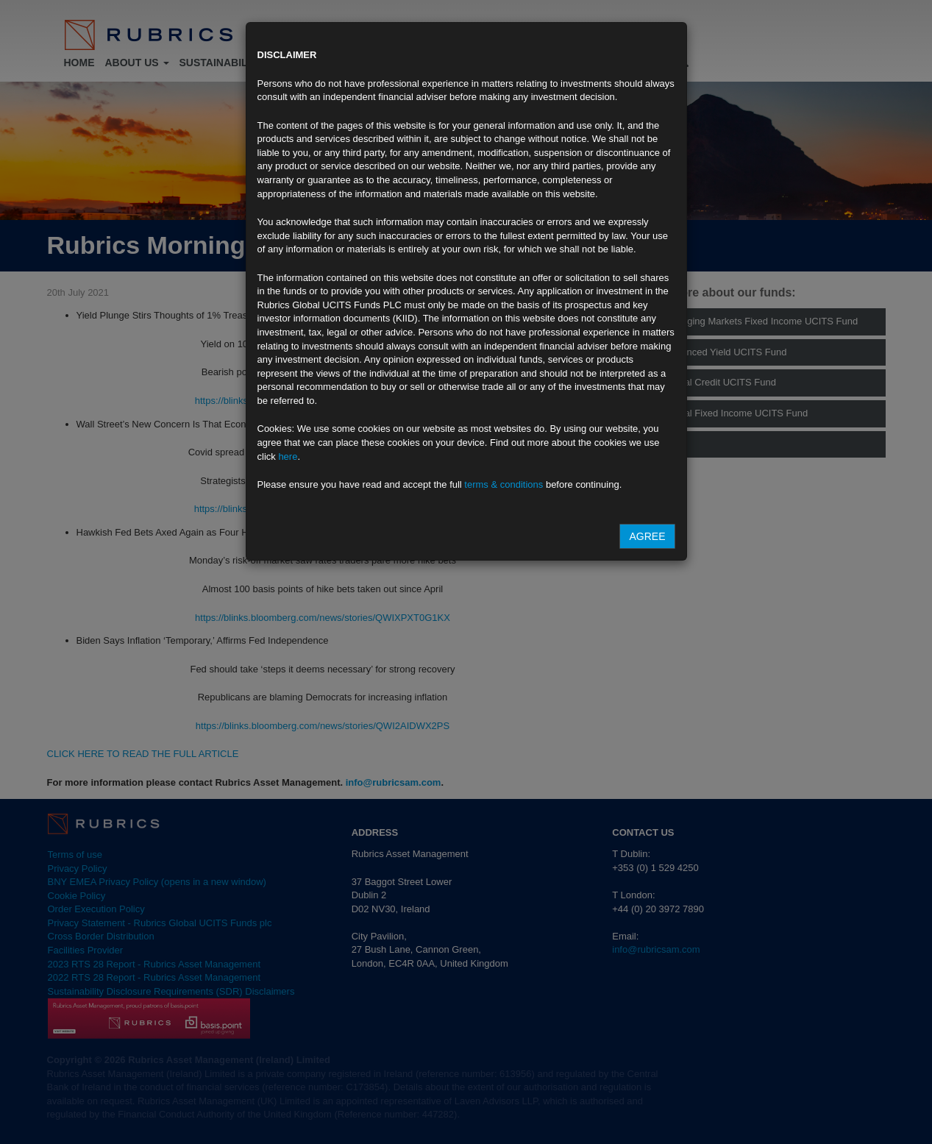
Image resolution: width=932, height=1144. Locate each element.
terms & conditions (503, 484)
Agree (647, 536)
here (287, 456)
